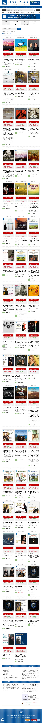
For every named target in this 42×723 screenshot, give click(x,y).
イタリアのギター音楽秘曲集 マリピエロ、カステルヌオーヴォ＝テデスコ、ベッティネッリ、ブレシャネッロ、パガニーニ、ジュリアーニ (33, 344)
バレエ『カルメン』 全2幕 (20, 407)
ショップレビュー (27, 704)
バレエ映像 (12, 7)
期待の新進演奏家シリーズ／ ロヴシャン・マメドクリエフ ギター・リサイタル (20, 588)
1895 (14, 21)
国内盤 (31, 7)
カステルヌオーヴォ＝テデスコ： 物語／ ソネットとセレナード (33, 61)
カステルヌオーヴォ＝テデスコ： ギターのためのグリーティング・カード (33, 93)
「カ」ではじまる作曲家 (30, 12)
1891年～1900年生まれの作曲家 (18, 12)
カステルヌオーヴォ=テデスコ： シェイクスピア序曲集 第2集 (21, 240)
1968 (17, 21)
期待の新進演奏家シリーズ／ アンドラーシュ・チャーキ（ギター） (20, 621)
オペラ (18, 7)
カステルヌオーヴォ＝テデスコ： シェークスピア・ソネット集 (20, 205)
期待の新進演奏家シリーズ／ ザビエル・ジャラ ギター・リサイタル (33, 492)
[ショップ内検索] (21, 10)
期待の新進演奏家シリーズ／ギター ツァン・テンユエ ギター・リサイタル (21, 492)
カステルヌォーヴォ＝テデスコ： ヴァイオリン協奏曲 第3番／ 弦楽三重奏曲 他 (8, 171)
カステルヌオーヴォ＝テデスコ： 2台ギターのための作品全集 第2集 (33, 240)
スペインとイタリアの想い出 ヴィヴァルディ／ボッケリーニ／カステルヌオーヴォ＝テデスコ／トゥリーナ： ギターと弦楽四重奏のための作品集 (20, 453)
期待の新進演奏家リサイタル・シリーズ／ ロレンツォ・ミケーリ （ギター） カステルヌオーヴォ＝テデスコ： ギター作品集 (8, 308)
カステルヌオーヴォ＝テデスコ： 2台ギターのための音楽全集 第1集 (20, 271)
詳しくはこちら (7, 679)
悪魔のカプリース (31, 375)
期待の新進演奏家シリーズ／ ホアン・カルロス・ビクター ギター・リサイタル (8, 524)
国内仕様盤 (25, 7)
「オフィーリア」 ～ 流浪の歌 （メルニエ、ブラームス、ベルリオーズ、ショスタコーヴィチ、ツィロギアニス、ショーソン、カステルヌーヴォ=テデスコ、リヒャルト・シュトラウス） (33, 454)
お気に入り (27, 720)
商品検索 (8, 10)
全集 (36, 7)
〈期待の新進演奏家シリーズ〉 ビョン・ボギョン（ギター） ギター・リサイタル (8, 376)
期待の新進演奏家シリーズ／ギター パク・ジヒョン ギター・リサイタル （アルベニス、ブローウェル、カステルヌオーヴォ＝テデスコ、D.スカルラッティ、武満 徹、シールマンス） (8, 454)
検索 (34, 10)
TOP (3, 12)
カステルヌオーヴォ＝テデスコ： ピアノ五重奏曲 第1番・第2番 (8, 61)
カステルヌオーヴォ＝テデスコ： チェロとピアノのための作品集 (33, 129)
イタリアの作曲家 (9, 12)
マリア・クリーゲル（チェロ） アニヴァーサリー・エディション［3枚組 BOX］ (20, 342)
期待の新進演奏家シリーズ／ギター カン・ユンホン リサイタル (21, 555)
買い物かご (33, 720)
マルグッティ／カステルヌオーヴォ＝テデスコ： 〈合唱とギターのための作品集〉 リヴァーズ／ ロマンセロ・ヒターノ (8, 95)
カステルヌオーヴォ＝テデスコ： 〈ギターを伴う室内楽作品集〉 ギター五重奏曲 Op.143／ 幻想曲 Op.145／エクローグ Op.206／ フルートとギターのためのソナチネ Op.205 (8, 132)
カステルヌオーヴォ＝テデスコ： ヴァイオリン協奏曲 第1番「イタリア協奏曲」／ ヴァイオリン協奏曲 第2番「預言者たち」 (33, 206)
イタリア (34, 21)
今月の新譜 (5, 7)
